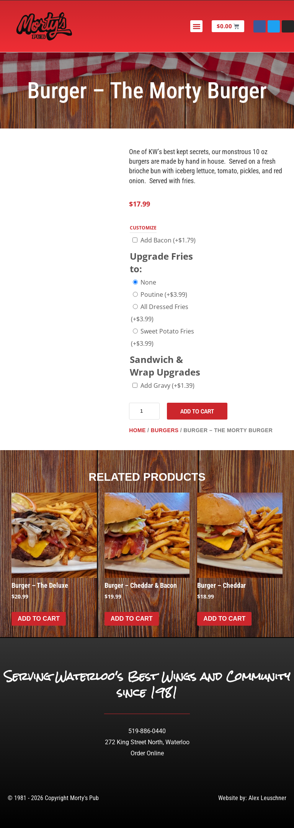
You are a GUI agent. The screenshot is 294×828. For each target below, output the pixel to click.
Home (137, 430)
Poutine (163, 294)
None (148, 282)
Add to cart (197, 411)
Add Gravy (167, 385)
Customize (143, 227)
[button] (197, 26)
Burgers (165, 430)
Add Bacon (168, 240)
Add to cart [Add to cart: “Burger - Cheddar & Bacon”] (132, 618)
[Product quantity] (144, 411)
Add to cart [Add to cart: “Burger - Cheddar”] (224, 618)
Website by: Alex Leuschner (252, 798)
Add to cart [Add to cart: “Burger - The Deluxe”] (39, 618)
